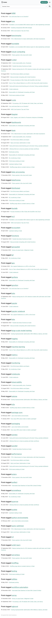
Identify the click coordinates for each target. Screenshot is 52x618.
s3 (13, 537)
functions (15, 236)
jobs (13, 293)
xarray (14, 595)
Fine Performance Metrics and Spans (19, 74)
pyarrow (15, 502)
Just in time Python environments (19, 415)
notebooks (16, 374)
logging (15, 339)
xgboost (15, 606)
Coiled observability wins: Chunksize (21, 63)
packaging (16, 424)
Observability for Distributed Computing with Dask (22, 92)
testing (14, 571)
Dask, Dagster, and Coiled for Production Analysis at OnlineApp (26, 117)
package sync (17, 412)
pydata (14, 510)
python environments (20, 518)
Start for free (44, 2)
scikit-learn (16, 545)
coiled (14, 60)
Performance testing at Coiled (16, 95)
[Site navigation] (49, 2)
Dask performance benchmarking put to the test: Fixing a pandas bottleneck (28, 86)
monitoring (16, 363)
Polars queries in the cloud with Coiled (22, 55)
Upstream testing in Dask (15, 164)
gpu (13, 263)
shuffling (15, 563)
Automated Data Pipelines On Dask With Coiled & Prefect (26, 485)
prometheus (16, 490)
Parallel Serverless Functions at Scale (21, 66)
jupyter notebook (18, 311)
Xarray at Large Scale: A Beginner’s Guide (22, 250)
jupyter (14, 303)
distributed (16, 188)
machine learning (18, 347)
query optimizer (18, 526)
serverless (16, 555)
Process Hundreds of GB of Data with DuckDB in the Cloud (25, 80)
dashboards (16, 122)
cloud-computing (18, 52)
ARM (13, 13)
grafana (15, 277)
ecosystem (16, 228)
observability (17, 382)
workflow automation (20, 587)
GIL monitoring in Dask (15, 158)
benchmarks (16, 36)
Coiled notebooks (13, 89)
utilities (14, 579)
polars (14, 474)
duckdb (14, 208)
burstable (15, 44)
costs (14, 100)
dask (13, 130)
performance (17, 454)
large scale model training (22, 331)
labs (13, 319)
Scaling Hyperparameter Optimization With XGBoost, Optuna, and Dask (29, 333)
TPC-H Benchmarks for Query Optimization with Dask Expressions (28, 38)
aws (13, 21)
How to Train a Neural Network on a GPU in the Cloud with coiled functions (28, 83)
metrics (14, 355)
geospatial (16, 247)
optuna (14, 396)
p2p (13, 404)
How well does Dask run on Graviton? (18, 16)
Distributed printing (14, 152)
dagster (15, 114)
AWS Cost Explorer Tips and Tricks (20, 30)
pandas (14, 435)
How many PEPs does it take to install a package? (23, 418)
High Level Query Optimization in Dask (20, 142)
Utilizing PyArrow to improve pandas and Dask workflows (24, 149)
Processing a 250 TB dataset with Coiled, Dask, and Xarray (28, 103)
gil (13, 255)
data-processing (18, 172)
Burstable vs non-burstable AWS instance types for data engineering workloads (29, 24)
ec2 (13, 217)
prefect (14, 482)
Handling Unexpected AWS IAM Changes (21, 27)
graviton (15, 285)
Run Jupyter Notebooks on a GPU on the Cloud (23, 266)
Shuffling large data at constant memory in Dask (22, 167)
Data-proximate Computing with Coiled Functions (22, 77)
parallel (14, 446)
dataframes (16, 180)
